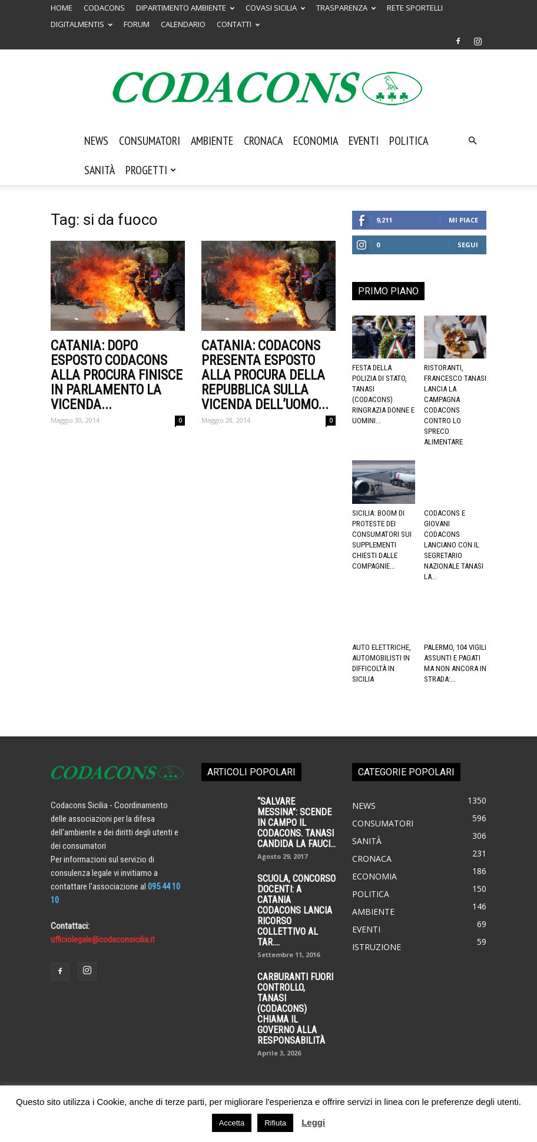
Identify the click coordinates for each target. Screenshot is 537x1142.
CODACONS (104, 7)
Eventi (364, 140)
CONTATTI (238, 24)
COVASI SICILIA (275, 7)
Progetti (150, 170)
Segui (468, 244)
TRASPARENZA (346, 7)
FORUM (137, 24)
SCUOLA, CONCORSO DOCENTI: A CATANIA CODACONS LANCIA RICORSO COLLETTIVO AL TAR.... (296, 910)
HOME (61, 7)
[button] (472, 140)
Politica (408, 140)
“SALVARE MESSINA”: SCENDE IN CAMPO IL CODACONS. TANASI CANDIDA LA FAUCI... (296, 822)
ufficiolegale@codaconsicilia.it (103, 939)
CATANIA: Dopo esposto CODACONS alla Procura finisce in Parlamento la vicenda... (117, 375)
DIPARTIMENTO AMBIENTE (185, 7)
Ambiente (212, 140)
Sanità (99, 170)
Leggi (313, 1122)
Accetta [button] (231, 1122)
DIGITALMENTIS (81, 24)
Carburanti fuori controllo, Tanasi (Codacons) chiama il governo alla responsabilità (295, 1008)
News (96, 140)
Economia (315, 140)
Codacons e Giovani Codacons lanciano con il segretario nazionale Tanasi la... (453, 545)
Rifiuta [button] (275, 1122)
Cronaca (263, 140)
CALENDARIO (183, 24)
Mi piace (463, 219)
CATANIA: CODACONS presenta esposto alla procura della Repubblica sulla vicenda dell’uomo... (265, 375)
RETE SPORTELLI (415, 7)
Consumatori (149, 140)
